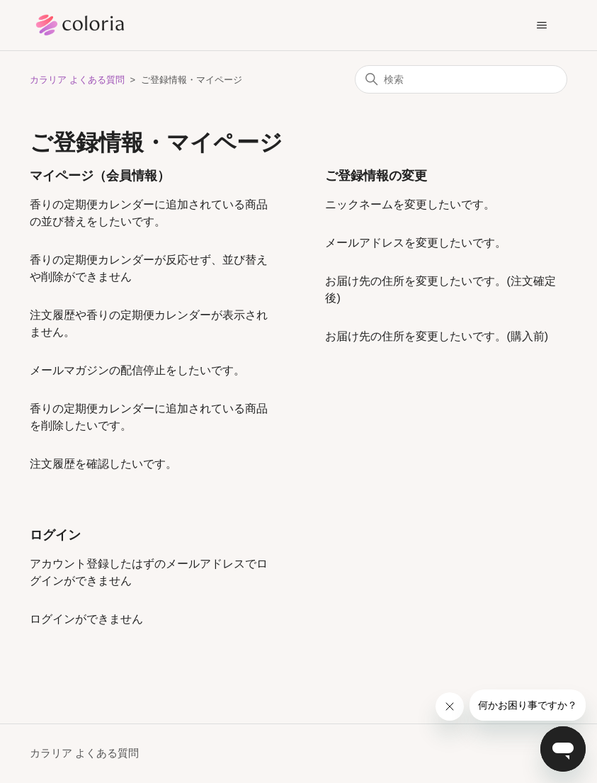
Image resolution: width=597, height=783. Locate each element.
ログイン (55, 535)
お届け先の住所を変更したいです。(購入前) (436, 336)
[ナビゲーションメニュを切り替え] (542, 25)
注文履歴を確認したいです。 (103, 464)
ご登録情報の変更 (376, 176)
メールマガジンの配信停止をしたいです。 (137, 370)
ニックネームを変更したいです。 (410, 204)
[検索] (461, 79)
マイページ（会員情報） (100, 176)
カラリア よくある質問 (77, 79)
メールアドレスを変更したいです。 (415, 243)
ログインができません (86, 619)
